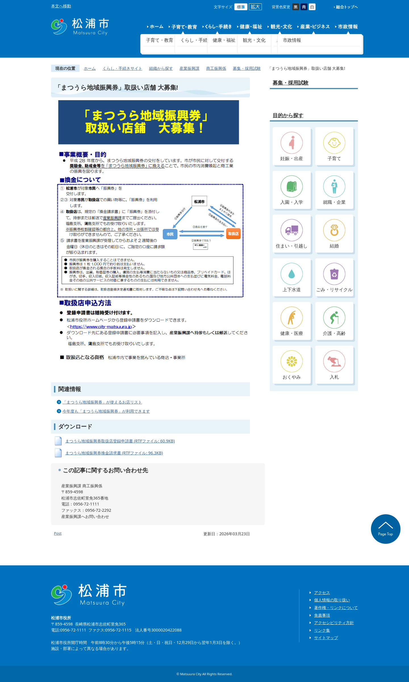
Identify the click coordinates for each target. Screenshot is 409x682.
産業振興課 (189, 68)
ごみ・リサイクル (334, 278)
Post (58, 533)
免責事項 (322, 615)
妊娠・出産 (291, 146)
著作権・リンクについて (336, 607)
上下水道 (292, 278)
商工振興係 (216, 68)
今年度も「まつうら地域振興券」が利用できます (106, 411)
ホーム (90, 68)
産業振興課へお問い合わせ (85, 516)
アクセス (322, 592)
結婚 (334, 234)
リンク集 (322, 630)
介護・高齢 (334, 321)
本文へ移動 (61, 6)
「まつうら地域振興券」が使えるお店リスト (102, 402)
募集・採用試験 (247, 68)
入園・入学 (291, 190)
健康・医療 (291, 321)
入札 (334, 365)
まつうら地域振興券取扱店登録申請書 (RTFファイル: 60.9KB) (120, 441)
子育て (334, 146)
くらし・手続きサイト (122, 68)
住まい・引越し (292, 234)
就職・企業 (334, 190)
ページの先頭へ (385, 529)
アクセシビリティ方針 (334, 622)
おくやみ (292, 365)
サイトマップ (326, 637)
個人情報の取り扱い (332, 600)
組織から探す (161, 68)
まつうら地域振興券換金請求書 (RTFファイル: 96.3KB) (114, 453)
